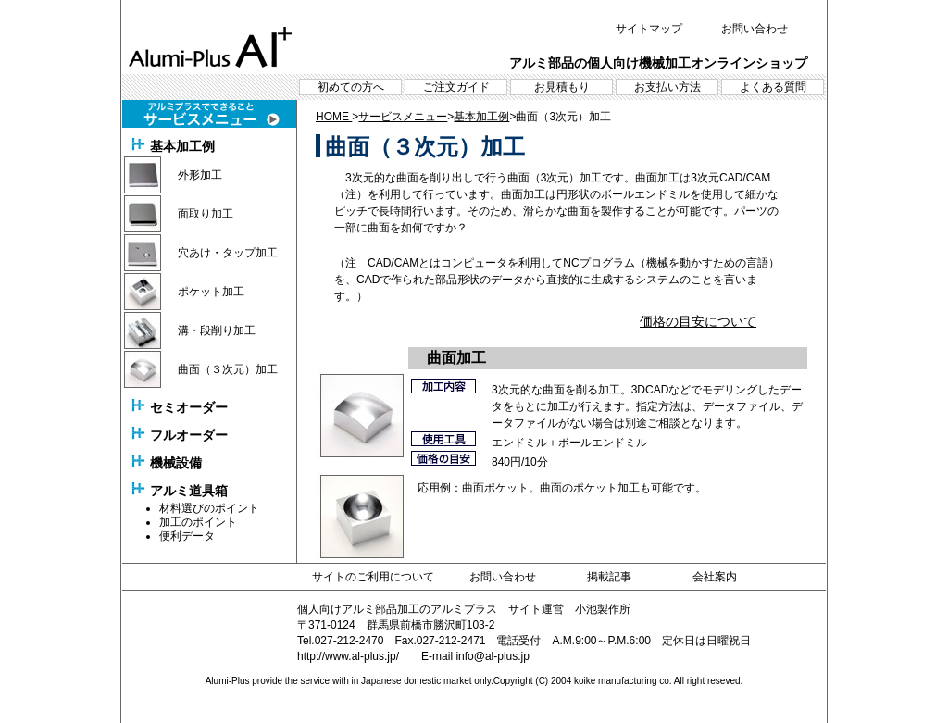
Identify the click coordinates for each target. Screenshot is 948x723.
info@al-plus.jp (492, 656)
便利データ (187, 536)
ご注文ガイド (456, 87)
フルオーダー (189, 435)
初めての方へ (351, 87)
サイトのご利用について (373, 576)
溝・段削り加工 (217, 330)
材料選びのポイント (209, 508)
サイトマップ (649, 28)
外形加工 (200, 174)
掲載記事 (609, 576)
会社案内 (714, 576)
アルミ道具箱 (189, 490)
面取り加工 (205, 213)
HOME (334, 116)
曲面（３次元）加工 (228, 369)
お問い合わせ (754, 28)
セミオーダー (189, 407)
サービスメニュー (402, 116)
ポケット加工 (211, 291)
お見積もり (562, 87)
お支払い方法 (667, 87)
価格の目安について (698, 321)
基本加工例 (182, 146)
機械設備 (176, 462)
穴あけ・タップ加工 (228, 252)
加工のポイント (198, 522)
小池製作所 (602, 609)
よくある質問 (773, 87)
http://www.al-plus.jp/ (348, 656)
